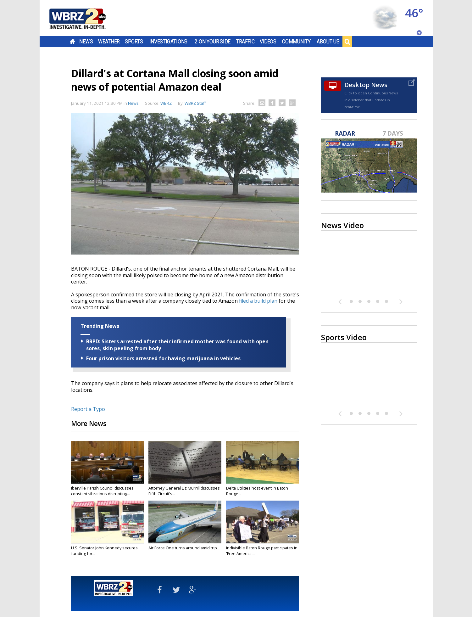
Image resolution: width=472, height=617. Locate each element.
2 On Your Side (212, 41)
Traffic (245, 41)
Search (347, 41)
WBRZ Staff (195, 103)
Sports (134, 41)
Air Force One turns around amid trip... (184, 548)
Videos (267, 41)
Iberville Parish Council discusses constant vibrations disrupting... (102, 490)
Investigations (168, 41)
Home (72, 41)
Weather (108, 41)
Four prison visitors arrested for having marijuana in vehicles (163, 358)
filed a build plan (258, 300)
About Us (328, 41)
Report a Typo (88, 409)
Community (296, 41)
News (86, 41)
